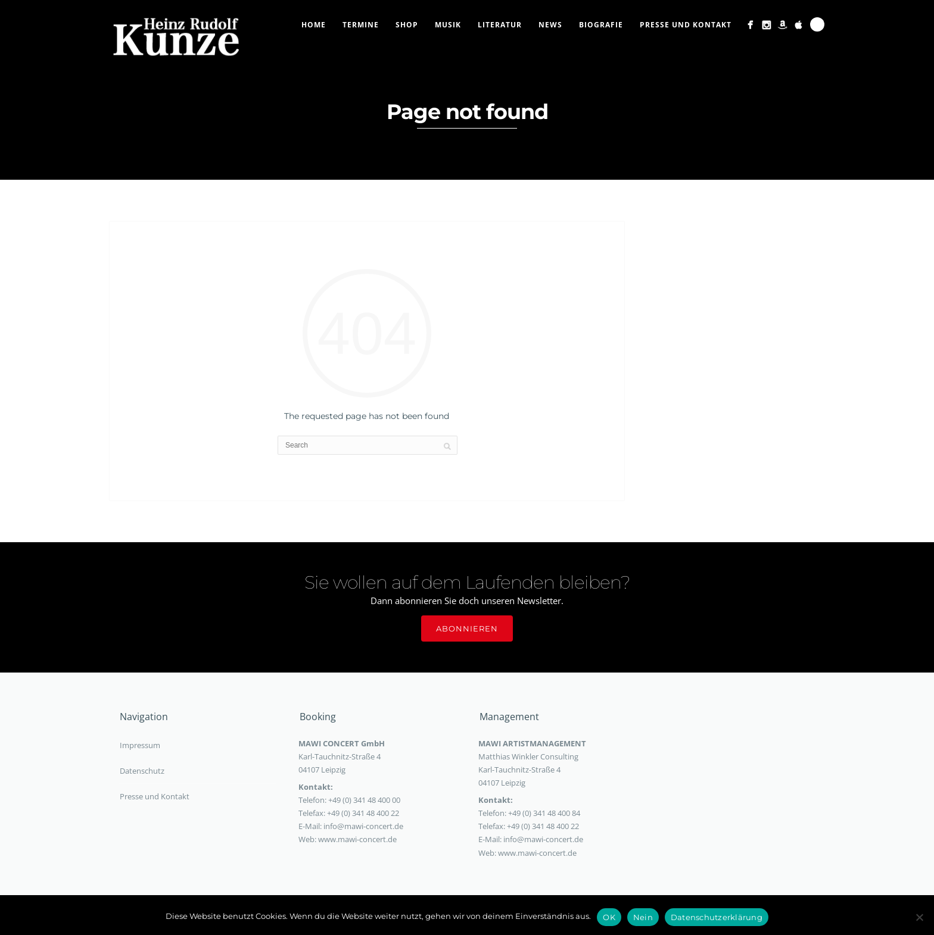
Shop (407, 25)
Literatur (500, 25)
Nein (643, 917)
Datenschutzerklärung (716, 917)
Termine (361, 25)
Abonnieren (467, 628)
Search (817, 24)
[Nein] (919, 917)
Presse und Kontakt (685, 25)
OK (609, 917)
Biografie (601, 25)
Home (313, 25)
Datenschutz (142, 770)
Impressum (140, 745)
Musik (448, 25)
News (550, 25)
